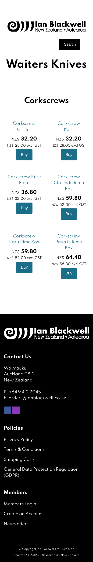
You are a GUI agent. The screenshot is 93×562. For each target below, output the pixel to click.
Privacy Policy (18, 439)
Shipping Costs (19, 459)
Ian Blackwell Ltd (48, 549)
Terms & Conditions (24, 449)
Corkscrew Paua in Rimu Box (68, 242)
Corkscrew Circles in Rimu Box (69, 183)
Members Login (20, 504)
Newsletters (16, 524)
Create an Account (23, 514)
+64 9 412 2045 (25, 392)
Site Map (68, 549)
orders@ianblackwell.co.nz (37, 398)
